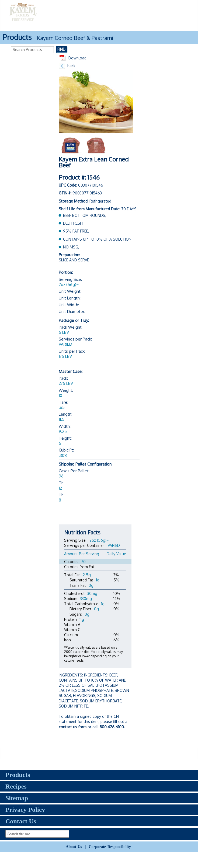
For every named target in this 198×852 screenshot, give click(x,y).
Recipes (16, 786)
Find (61, 49)
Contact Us (20, 821)
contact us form (72, 727)
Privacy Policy (25, 809)
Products (17, 775)
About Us (74, 846)
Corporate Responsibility (110, 846)
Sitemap (16, 798)
